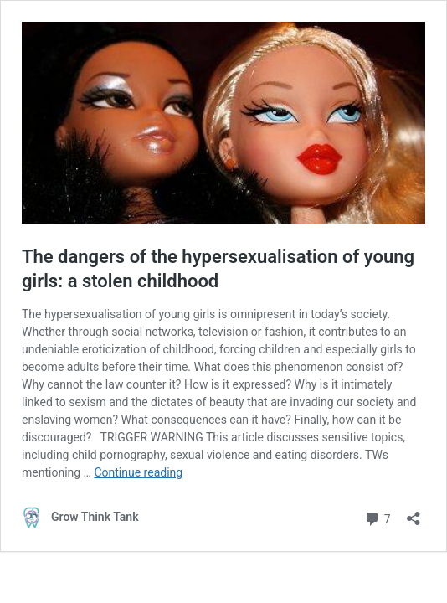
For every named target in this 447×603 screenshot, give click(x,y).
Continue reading (138, 472)
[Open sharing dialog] (413, 513)
